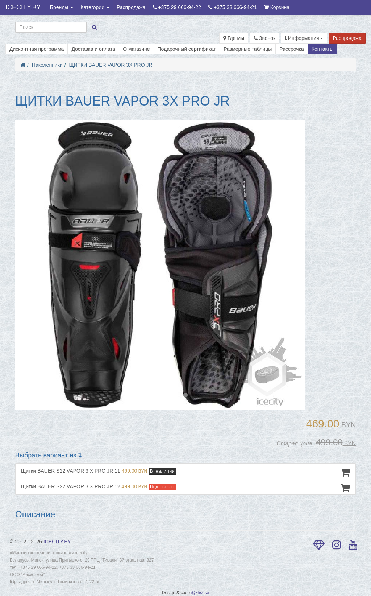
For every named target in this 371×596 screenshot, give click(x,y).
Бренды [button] (62, 7)
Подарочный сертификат (187, 49)
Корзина (276, 7)
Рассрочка (291, 49)
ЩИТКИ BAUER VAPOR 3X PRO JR (110, 65)
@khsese (200, 592)
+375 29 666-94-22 (177, 7)
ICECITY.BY (23, 7)
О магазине (136, 49)
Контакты (322, 49)
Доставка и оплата (93, 49)
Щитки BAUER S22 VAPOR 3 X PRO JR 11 (185, 472)
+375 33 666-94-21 (232, 7)
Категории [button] (94, 7)
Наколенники (47, 65)
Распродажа (131, 7)
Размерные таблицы (248, 49)
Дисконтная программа (36, 49)
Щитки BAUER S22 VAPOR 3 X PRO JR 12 (185, 488)
